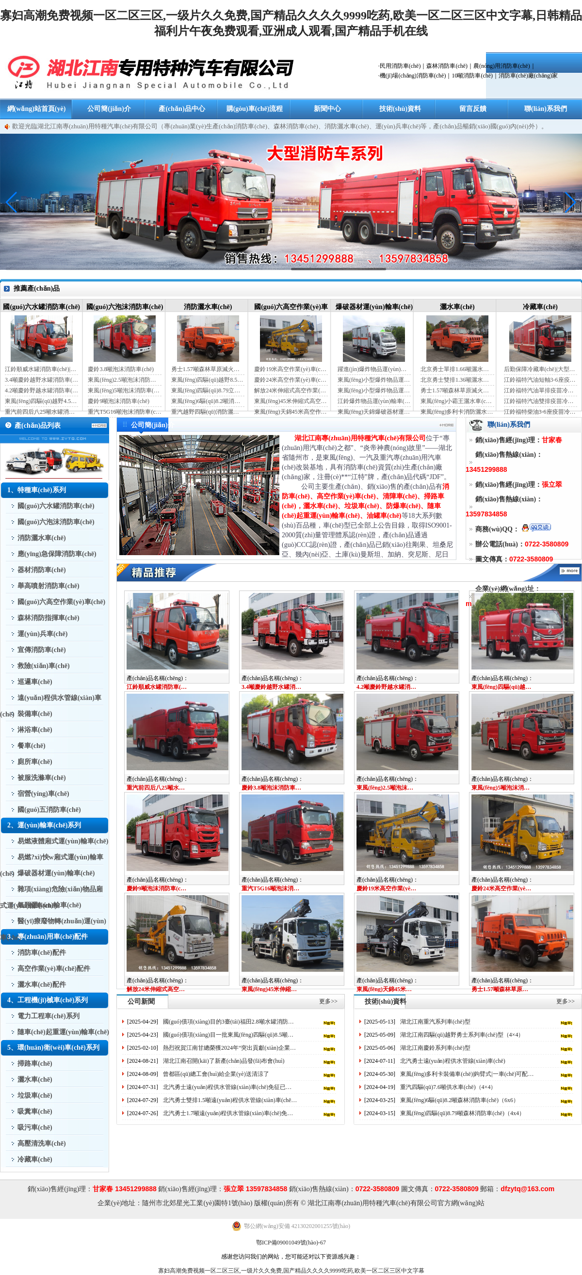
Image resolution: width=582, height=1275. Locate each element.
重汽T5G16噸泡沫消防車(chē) (124, 411)
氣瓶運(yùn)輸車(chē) (49, 905)
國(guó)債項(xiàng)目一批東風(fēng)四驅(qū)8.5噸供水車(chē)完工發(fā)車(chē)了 (230, 1034)
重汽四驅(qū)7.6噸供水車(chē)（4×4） (448, 1087)
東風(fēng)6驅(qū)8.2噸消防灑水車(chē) (207, 401)
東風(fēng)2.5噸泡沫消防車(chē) (124, 379)
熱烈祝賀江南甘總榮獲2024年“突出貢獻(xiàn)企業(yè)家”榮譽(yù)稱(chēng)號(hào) (230, 1047)
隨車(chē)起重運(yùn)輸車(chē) (63, 1032)
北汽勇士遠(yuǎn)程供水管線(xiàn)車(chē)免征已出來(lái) (230, 1087)
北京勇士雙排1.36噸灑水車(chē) (457, 379)
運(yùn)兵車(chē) (42, 634)
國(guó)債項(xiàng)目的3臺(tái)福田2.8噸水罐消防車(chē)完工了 (230, 1021)
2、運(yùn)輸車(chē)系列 (44, 825)
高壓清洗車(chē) (41, 1143)
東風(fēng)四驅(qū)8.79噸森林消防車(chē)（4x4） (462, 1113)
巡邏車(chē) (34, 681)
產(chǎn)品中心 (182, 108)
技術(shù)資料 (400, 108)
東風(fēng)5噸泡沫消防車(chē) (124, 390)
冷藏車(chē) (540, 307)
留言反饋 (472, 108)
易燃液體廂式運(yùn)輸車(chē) (62, 841)
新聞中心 (327, 108)
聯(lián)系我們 (545, 108)
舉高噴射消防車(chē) (48, 586)
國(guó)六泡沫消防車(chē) (124, 307)
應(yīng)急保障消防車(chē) (57, 554)
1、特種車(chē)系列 (36, 490)
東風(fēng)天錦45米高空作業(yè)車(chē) (290, 411)
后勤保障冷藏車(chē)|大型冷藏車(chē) (540, 369)
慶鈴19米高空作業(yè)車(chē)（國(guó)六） (290, 369)
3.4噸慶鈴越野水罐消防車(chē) (41, 379)
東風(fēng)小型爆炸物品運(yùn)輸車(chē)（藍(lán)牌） (374, 379)
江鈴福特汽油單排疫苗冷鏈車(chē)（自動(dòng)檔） (540, 390)
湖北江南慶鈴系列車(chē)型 (435, 1047)
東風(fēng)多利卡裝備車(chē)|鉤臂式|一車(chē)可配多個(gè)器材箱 (467, 1074)
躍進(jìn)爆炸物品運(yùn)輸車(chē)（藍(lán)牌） (374, 369)
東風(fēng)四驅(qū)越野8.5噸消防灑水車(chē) (207, 379)
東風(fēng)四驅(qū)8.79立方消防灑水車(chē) (207, 390)
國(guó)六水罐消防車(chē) (41, 307)
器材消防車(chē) (41, 570)
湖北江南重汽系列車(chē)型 (435, 1021)
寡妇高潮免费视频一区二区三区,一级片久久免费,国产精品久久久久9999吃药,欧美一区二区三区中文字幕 (291, 1270)
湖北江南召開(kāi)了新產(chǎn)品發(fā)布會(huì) (224, 1060)
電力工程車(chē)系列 (48, 1016)
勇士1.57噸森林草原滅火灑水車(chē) (207, 369)
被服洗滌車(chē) (41, 777)
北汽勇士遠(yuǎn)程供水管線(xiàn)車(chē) (452, 1060)
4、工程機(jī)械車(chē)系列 (47, 1000)
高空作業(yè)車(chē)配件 (53, 968)
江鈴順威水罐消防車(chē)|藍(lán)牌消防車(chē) (41, 369)
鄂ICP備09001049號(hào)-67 (291, 1242)
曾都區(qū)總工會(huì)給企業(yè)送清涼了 (216, 1074)
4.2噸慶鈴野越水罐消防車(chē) (41, 390)
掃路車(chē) (34, 1063)
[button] (570, 202)
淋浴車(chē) (34, 729)
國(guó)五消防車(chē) (49, 809)
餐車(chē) (31, 745)
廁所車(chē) (34, 761)
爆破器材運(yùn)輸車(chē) (374, 307)
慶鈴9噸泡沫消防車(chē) (118, 401)
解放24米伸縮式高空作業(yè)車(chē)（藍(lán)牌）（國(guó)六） (290, 390)
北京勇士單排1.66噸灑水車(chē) (457, 369)
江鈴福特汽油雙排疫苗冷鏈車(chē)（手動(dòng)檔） (540, 401)
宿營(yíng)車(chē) (43, 793)
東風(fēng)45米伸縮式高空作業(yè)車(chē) (290, 401)
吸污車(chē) (34, 1127)
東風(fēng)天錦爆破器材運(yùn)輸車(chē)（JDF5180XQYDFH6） (374, 411)
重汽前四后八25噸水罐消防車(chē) (41, 411)
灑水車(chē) (457, 307)
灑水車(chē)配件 (41, 984)
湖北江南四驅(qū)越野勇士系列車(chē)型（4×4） (462, 1034)
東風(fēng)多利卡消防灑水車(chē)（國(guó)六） (457, 411)
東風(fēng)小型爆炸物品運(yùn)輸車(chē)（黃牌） (374, 390)
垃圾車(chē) (34, 1095)
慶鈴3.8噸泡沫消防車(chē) (121, 369)
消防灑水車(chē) (208, 307)
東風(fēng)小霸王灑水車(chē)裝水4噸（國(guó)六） (457, 401)
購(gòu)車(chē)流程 (254, 108)
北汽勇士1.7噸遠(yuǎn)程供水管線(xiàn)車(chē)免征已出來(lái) (230, 1113)
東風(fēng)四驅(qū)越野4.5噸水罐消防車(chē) (41, 401)
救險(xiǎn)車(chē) (43, 665)
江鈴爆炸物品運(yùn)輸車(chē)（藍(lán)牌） (374, 401)
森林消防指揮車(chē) (48, 618)
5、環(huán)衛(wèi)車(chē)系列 (53, 1047)
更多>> (328, 1001)
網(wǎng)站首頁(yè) (36, 108)
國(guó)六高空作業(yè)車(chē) (61, 602)
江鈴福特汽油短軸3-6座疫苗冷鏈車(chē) (540, 379)
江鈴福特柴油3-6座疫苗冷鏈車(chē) (540, 411)
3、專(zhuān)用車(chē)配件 (47, 936)
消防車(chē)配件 (41, 952)
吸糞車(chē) (34, 1111)
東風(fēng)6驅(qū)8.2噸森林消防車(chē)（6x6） (459, 1100)
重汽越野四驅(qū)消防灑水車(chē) (207, 411)
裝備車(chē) (34, 713)
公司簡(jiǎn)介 (109, 108)
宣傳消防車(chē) (41, 649)
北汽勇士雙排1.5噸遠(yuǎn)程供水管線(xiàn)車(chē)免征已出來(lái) (230, 1100)
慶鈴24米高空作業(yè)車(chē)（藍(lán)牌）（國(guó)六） (290, 379)
